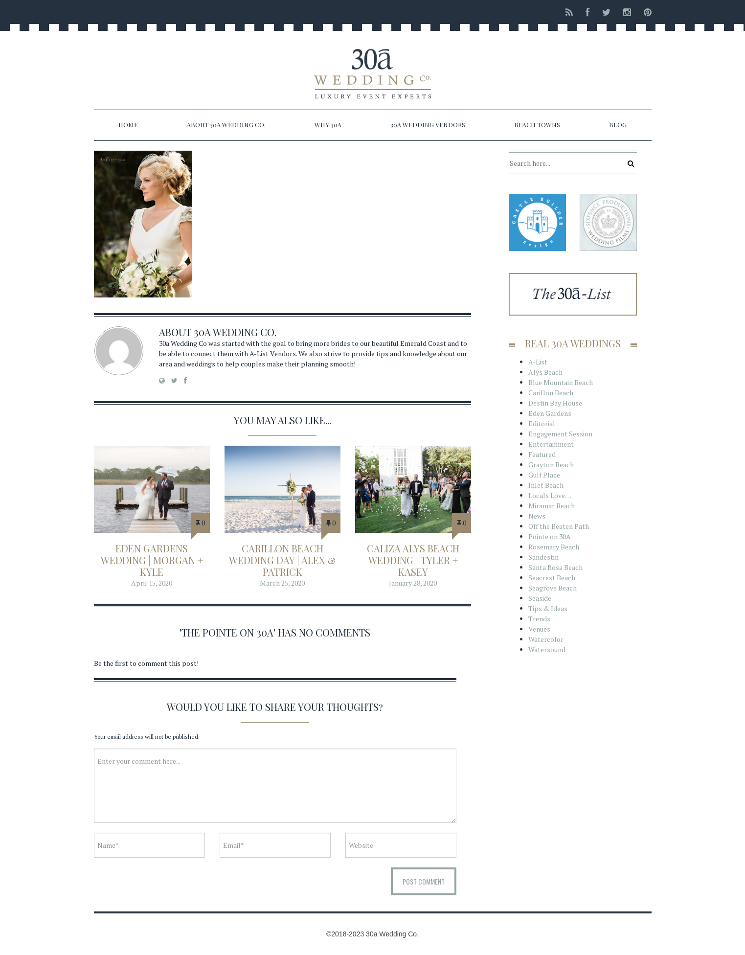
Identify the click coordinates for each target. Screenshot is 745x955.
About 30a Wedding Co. (226, 124)
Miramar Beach (551, 505)
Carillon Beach (550, 392)
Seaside (539, 598)
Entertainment (551, 444)
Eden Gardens (549, 413)
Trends (539, 618)
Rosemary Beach (553, 546)
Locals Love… (549, 495)
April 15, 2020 (151, 583)
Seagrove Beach (552, 587)
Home (128, 124)
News (536, 516)
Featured (542, 454)
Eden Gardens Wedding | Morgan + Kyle (152, 560)
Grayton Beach (551, 464)
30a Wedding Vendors (427, 124)
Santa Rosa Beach (555, 567)
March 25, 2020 (282, 583)
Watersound (546, 649)
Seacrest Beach (551, 577)
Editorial (541, 423)
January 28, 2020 (413, 583)
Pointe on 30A (549, 536)
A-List (537, 361)
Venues (539, 629)
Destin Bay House (555, 403)
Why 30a (328, 124)
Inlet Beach (546, 485)
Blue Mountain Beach (560, 382)
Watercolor (546, 639)
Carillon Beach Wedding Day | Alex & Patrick (282, 560)
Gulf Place (544, 474)
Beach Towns (537, 124)
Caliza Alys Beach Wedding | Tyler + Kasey (413, 560)
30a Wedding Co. (235, 332)
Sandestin (543, 557)
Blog (618, 124)
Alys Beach (545, 372)
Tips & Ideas (547, 608)
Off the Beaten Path (558, 526)
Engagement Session (560, 433)
